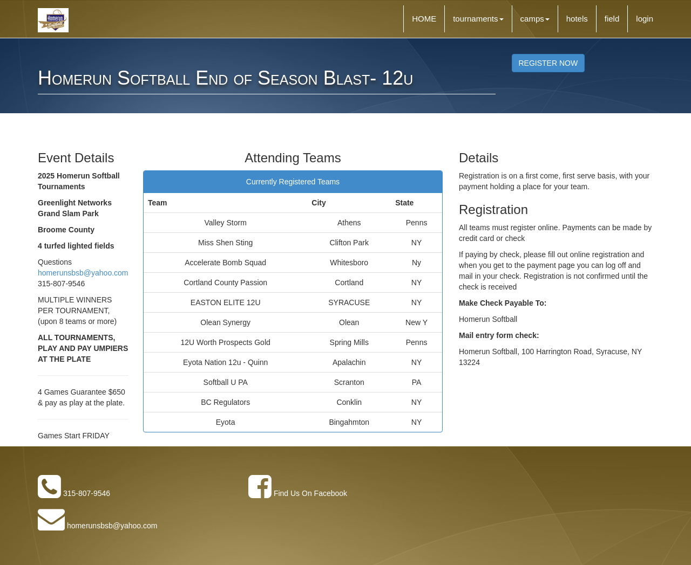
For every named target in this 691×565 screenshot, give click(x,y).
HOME (424, 18)
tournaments (478, 18)
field (612, 18)
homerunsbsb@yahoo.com (83, 272)
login (644, 18)
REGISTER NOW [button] (548, 63)
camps (535, 18)
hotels (577, 18)
